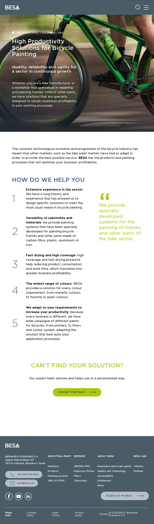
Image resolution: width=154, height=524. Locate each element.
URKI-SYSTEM (56, 480)
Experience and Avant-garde (114, 466)
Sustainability (105, 476)
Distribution (104, 480)
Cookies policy (32, 514)
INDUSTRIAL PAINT (28, 32)
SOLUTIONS (49, 32)
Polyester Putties (84, 471)
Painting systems (58, 476)
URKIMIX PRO (82, 466)
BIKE (61, 32)
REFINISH (79, 456)
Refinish (138, 471)
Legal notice (56, 514)
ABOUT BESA (105, 456)
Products (53, 471)
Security (104, 514)
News (100, 485)
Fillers (77, 476)
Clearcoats (80, 480)
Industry (139, 466)
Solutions (53, 466)
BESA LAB (140, 456)
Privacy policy (79, 514)
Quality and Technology (111, 471)
